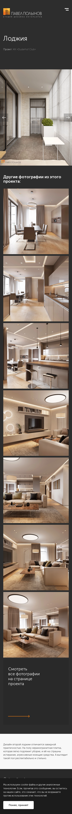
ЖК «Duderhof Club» (24, 49)
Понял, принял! (18, 805)
